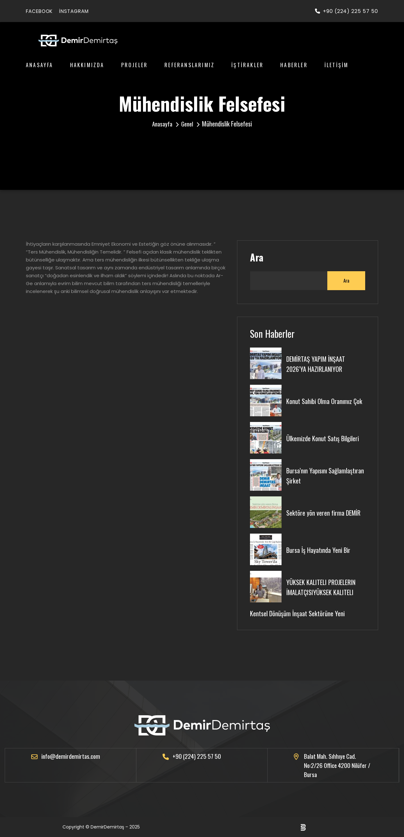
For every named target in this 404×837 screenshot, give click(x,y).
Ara (256, 257)
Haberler (294, 65)
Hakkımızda (87, 65)
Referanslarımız (189, 65)
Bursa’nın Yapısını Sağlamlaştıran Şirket (313, 474)
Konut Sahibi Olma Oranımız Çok (325, 400)
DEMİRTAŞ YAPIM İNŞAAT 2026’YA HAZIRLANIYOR (317, 363)
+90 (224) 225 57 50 (346, 11)
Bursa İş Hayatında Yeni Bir (320, 549)
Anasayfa (39, 65)
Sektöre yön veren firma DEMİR (325, 511)
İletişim (336, 65)
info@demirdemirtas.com (71, 755)
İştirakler (247, 65)
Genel (188, 123)
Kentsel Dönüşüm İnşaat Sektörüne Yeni (299, 612)
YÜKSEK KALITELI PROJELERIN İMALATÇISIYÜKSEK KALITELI (323, 586)
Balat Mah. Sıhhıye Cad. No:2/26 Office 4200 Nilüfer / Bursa (337, 765)
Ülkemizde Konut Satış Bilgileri (325, 437)
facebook (41, 11)
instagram (78, 11)
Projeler (134, 65)
